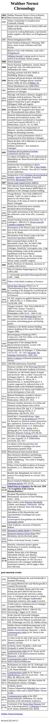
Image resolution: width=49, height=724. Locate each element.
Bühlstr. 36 (34, 83)
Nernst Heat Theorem (17, 286)
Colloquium (34, 706)
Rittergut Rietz (31, 316)
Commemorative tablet (17, 651)
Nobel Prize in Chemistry (19, 486)
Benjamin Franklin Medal (18, 530)
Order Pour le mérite (29, 436)
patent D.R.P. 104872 (29, 183)
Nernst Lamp (13, 183)
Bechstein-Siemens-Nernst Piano (21, 533)
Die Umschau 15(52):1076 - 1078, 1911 (24, 354)
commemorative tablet (17, 632)
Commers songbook (16, 224)
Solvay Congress (15, 358)
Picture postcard (37, 222)
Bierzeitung (21, 180)
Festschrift (36, 177)
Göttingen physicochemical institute (23, 151)
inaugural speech (15, 483)
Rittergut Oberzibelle (33, 502)
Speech (18, 177)
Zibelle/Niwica (14, 675)
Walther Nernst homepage (12, 714)
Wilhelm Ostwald (15, 56)
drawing (31, 353)
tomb (35, 564)
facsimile (26, 177)
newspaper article (15, 522)
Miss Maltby (41, 167)
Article (29, 428)
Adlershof (31, 688)
